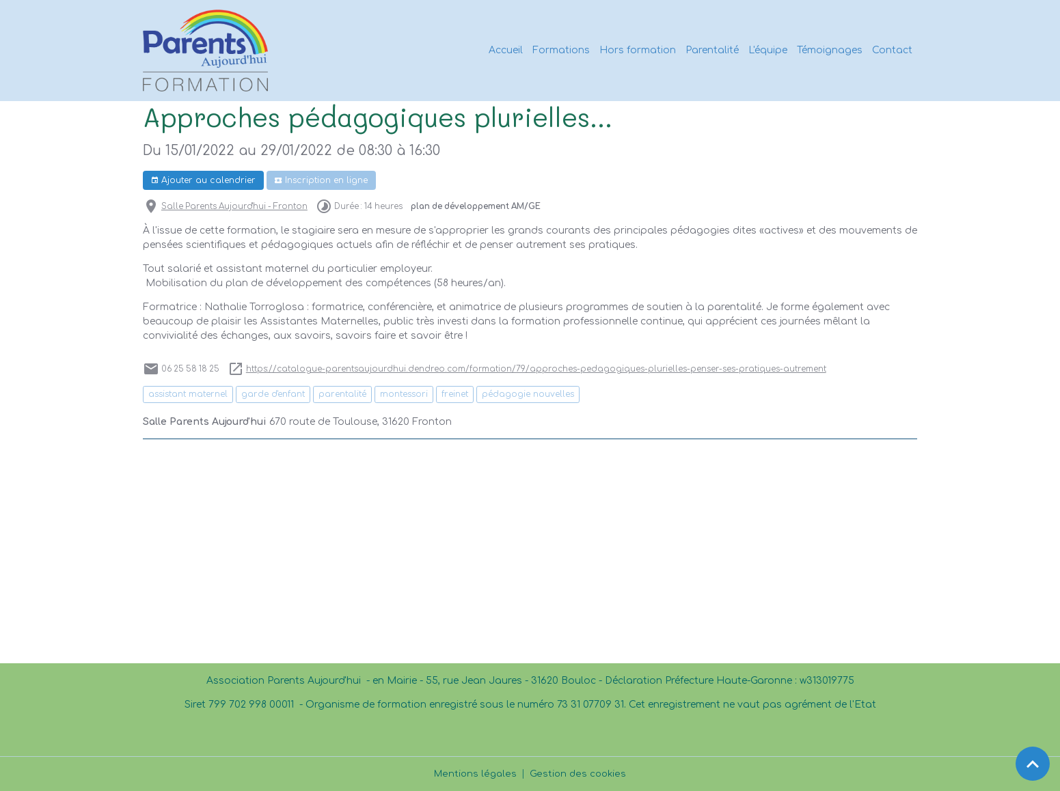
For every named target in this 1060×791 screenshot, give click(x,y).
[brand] (208, 51)
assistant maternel (188, 394)
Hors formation (637, 50)
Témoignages (829, 50)
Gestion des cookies (578, 773)
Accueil (506, 50)
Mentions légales (475, 773)
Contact (892, 50)
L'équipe (767, 50)
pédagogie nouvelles (528, 394)
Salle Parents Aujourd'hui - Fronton (234, 206)
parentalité (342, 394)
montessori (404, 394)
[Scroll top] (1033, 764)
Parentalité (712, 50)
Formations (561, 50)
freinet (454, 394)
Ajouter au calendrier (203, 181)
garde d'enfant (273, 394)
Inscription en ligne (321, 181)
